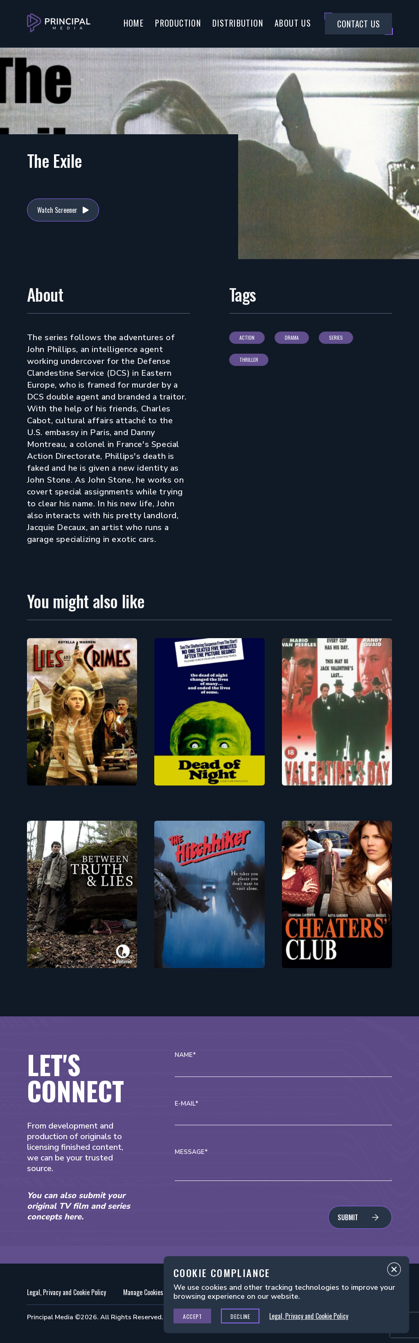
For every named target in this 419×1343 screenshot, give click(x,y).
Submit (348, 1217)
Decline (240, 1316)
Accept (192, 1316)
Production (178, 23)
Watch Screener (57, 210)
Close (394, 1271)
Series (336, 337)
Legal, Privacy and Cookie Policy (66, 1292)
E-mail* (186, 1104)
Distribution (237, 23)
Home (134, 23)
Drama (292, 337)
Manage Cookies (143, 1292)
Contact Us (358, 24)
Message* (191, 1152)
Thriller (248, 359)
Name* (185, 1055)
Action (247, 337)
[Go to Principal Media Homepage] (58, 23)
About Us (293, 23)
